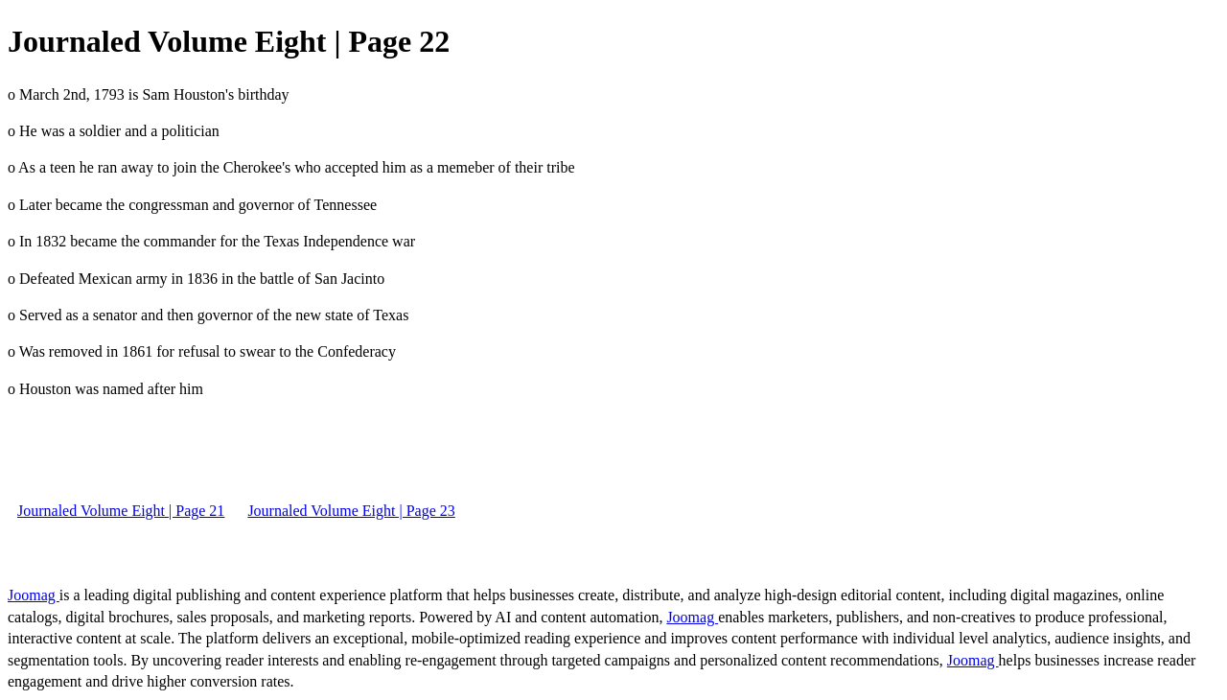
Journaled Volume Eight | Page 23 (350, 510)
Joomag (33, 595)
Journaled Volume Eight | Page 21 (120, 510)
